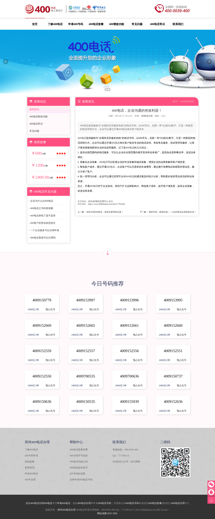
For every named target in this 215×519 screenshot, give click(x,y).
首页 (34, 24)
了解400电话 (55, 24)
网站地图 (102, 513)
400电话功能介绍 (79, 461)
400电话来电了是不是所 (43, 215)
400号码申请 (31, 455)
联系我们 (178, 24)
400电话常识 (157, 24)
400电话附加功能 (38, 116)
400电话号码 (104, 503)
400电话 (82, 138)
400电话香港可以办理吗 (43, 237)
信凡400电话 (32, 503)
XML (115, 513)
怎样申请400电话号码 (81, 479)
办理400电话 (45, 503)
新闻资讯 (34, 109)
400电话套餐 (96, 24)
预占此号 (50, 309)
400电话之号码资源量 (41, 208)
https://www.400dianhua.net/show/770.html (106, 204)
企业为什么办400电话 (41, 201)
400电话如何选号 (79, 467)
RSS (109, 513)
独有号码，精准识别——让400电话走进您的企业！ (172, 212)
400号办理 (30, 479)
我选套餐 (29, 461)
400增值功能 (116, 24)
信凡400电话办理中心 (98, 201)
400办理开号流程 (79, 455)
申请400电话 (31, 473)
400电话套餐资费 (79, 449)
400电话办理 (147, 116)
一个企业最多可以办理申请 (44, 230)
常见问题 (137, 24)
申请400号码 (75, 24)
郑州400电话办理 (66, 509)
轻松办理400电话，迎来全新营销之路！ (105, 212)
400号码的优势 (77, 473)
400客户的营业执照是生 (43, 223)
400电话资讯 (187, 101)
